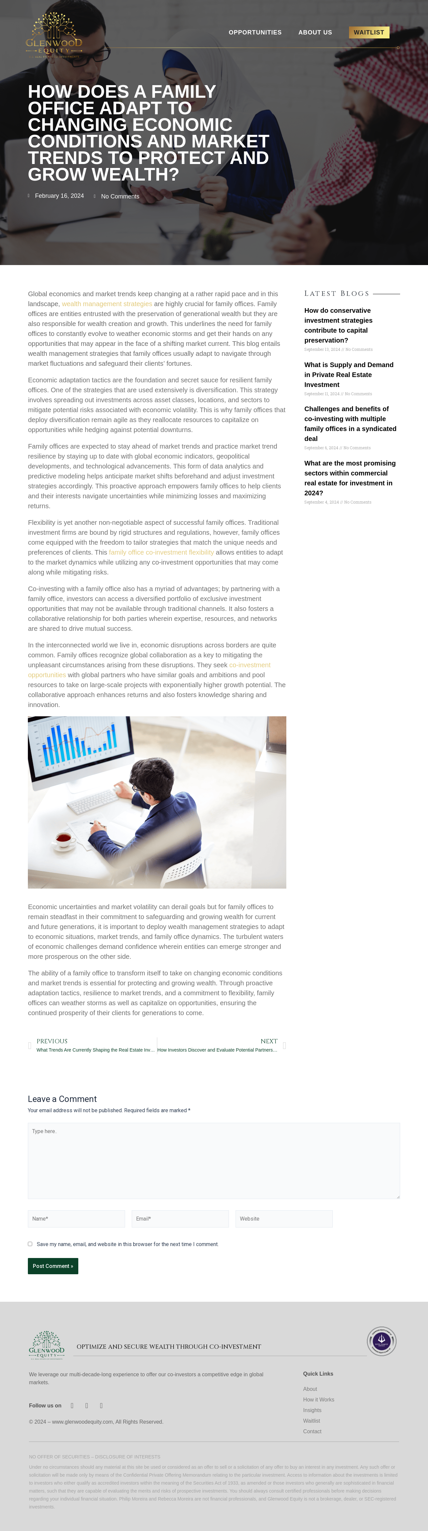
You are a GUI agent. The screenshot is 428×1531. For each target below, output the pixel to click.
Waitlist (311, 1421)
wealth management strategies (107, 303)
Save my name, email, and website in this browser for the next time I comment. (128, 1244)
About (310, 1389)
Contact (312, 1431)
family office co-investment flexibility (161, 552)
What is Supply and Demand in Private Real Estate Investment (348, 374)
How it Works (318, 1399)
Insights (312, 1410)
